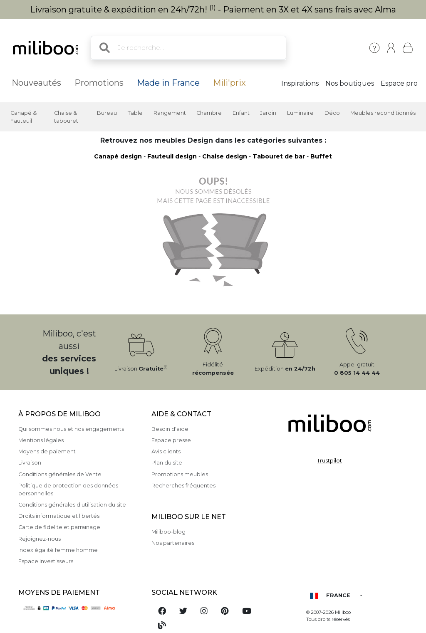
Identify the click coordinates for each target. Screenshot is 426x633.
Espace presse (171, 440)
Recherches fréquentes (183, 485)
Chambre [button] (209, 113)
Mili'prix (229, 83)
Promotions (99, 83)
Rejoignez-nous (39, 539)
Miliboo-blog (168, 532)
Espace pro (399, 83)
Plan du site (166, 463)
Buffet (321, 156)
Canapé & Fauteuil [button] (23, 117)
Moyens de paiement (47, 451)
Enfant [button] (241, 113)
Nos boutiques (349, 83)
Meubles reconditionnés (383, 113)
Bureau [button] (107, 113)
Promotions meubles (179, 474)
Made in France (168, 83)
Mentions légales (41, 440)
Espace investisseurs (45, 561)
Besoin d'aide (169, 429)
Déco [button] (332, 113)
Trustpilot (329, 460)
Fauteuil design (172, 156)
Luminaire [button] (300, 113)
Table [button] (135, 113)
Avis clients (166, 451)
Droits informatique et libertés (58, 516)
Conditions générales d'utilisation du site (72, 505)
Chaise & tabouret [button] (66, 117)
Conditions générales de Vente (60, 474)
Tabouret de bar (279, 156)
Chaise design (224, 156)
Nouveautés (36, 83)
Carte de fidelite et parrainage (59, 527)
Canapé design (118, 156)
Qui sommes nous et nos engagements (71, 429)
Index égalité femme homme (58, 550)
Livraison (29, 463)
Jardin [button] (268, 113)
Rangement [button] (170, 113)
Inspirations (300, 83)
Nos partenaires (172, 543)
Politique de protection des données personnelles (68, 489)
